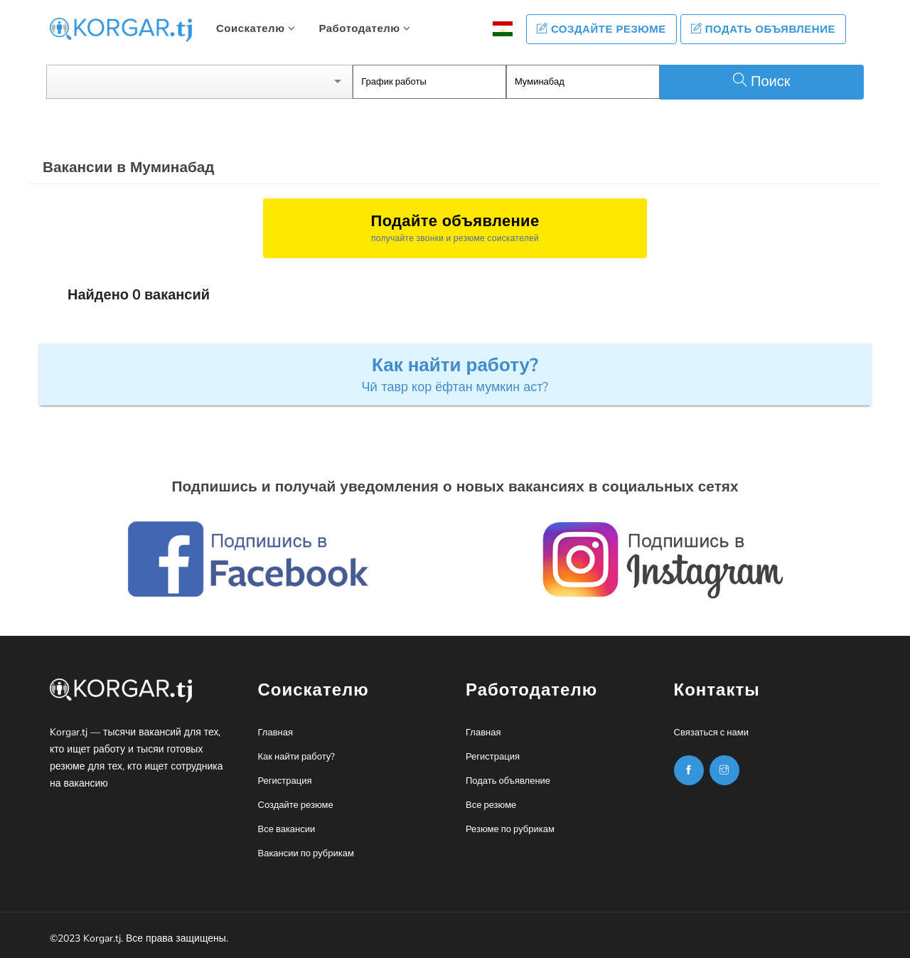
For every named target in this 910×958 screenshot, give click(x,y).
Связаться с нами (711, 732)
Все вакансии (287, 829)
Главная (275, 732)
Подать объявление (763, 29)
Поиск (761, 81)
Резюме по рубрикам (510, 829)
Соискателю (255, 28)
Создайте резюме (601, 29)
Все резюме (491, 805)
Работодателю (364, 28)
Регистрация (285, 781)
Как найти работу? (297, 756)
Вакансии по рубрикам (306, 853)
